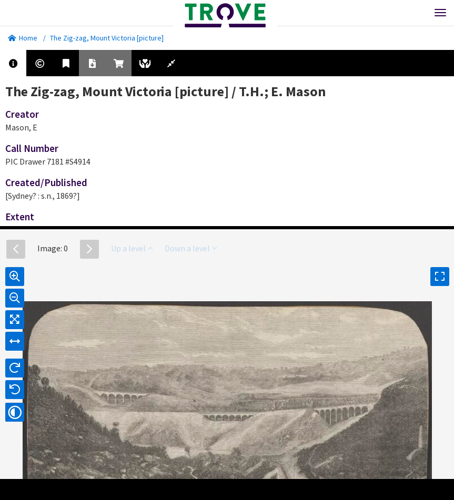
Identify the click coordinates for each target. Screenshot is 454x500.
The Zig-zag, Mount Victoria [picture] (107, 38)
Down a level (191, 248)
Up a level (132, 248)
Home (22, 38)
